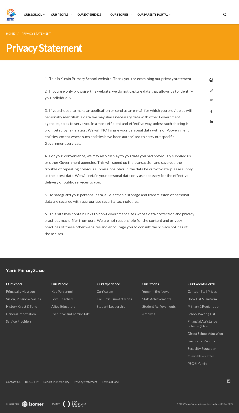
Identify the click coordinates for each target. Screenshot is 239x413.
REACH (30, 381)
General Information (21, 314)
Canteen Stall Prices (202, 291)
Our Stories (119, 14)
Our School (33, 14)
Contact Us (13, 381)
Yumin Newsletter (201, 356)
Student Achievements (159, 306)
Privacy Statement (85, 381)
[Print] (210, 79)
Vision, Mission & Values (23, 299)
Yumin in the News (155, 291)
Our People (59, 14)
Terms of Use (110, 381)
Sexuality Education (202, 348)
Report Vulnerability (56, 381)
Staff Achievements (156, 299)
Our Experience (89, 14)
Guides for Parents (201, 341)
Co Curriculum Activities (114, 299)
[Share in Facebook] (210, 109)
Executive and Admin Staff (70, 314)
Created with (27, 403)
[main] (119, 141)
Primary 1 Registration (204, 306)
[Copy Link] (210, 90)
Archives (148, 314)
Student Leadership (111, 306)
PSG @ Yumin (197, 363)
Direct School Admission (205, 333)
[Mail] (210, 98)
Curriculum (105, 291)
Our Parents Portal (152, 14)
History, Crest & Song (21, 306)
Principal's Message (20, 291)
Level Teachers (62, 299)
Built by (72, 403)
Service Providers (19, 321)
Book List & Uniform (202, 299)
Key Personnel (62, 291)
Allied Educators (63, 306)
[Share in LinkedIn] (210, 119)
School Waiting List (201, 314)
